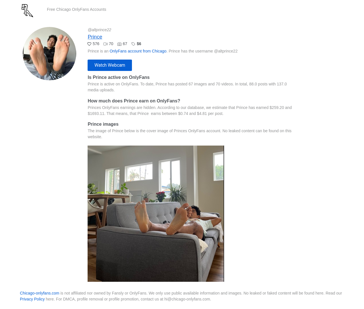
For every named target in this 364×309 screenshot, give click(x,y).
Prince (95, 37)
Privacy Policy (32, 299)
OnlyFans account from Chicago (137, 51)
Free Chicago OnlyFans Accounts (76, 9)
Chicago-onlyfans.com (39, 293)
